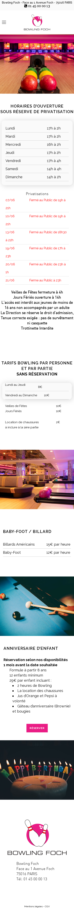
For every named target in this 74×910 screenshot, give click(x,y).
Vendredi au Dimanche (21, 395)
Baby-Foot (12, 552)
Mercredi (13, 144)
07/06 (10, 200)
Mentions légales (33, 906)
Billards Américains (19, 544)
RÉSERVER (37, 728)
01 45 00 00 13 (37, 6)
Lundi (10, 128)
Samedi (12, 169)
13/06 (10, 232)
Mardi (10, 136)
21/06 (10, 280)
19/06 (10, 248)
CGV (47, 906)
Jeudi (10, 153)
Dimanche (14, 177)
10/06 (10, 216)
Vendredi (13, 161)
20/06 (10, 264)
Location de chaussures (22, 422)
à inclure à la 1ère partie (21, 427)
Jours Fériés (13, 411)
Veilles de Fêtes (16, 406)
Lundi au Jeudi (15, 385)
